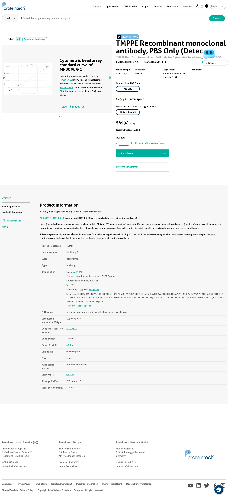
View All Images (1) (73, 106)
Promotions (172, 6)
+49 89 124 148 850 (126, 462)
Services (158, 6)
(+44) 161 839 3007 (69, 462)
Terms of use (41, 484)
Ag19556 (78, 91)
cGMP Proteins (129, 6)
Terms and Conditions (61, 484)
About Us (187, 6)
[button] (218, 489)
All (18, 39)
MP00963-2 (65, 80)
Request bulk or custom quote (150, 143)
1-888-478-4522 (10, 462)
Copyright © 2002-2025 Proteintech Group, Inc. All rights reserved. (70, 490)
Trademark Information (87, 484)
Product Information (12, 212)
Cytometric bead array (34, 39)
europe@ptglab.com (69, 466)
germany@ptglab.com (127, 466)
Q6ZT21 (70, 374)
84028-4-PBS (66, 87)
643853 (70, 345)
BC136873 (94, 289)
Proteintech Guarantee (127, 166)
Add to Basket (127, 153)
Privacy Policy (23, 484)
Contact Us (7, 484)
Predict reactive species (79, 305)
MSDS (5, 227)
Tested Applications (11, 206)
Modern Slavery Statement (139, 484)
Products (96, 6)
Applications (112, 6)
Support (145, 6)
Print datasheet (11, 220)
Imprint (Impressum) (112, 484)
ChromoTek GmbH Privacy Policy (17, 490)
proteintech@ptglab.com (14, 466)
